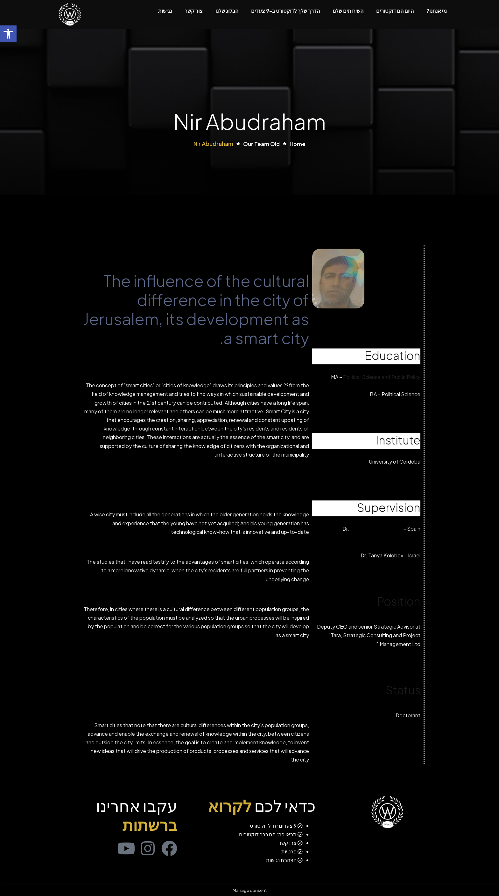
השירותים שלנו (348, 10)
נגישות (165, 10)
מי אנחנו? (436, 10)
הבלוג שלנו (226, 10)
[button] (8, 33)
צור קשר (194, 10)
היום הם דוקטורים (395, 10)
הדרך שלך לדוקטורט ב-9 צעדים (285, 10)
